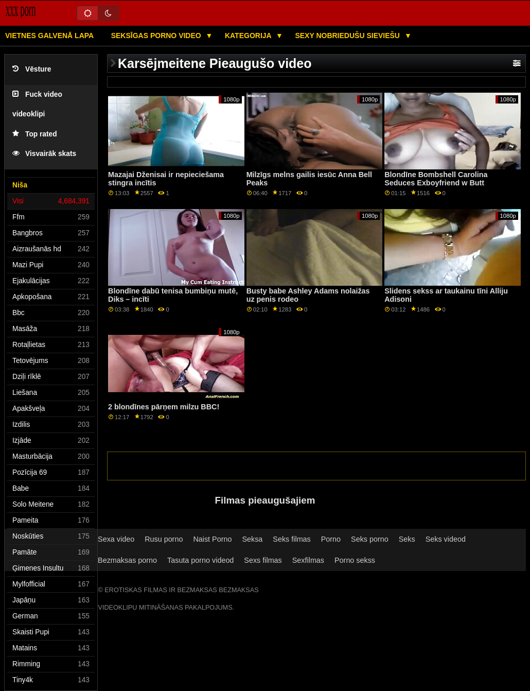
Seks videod (446, 539)
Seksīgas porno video (157, 35)
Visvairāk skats (44, 154)
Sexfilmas (308, 560)
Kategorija (249, 35)
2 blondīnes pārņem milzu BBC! (163, 407)
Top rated (34, 134)
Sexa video (116, 539)
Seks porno (369, 539)
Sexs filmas (262, 560)
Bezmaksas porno (127, 560)
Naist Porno (212, 539)
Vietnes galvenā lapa (49, 35)
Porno (331, 539)
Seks (407, 539)
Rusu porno (164, 539)
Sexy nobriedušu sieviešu (348, 35)
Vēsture (31, 69)
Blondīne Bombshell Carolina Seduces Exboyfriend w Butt (435, 178)
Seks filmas (291, 539)
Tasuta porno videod (200, 560)
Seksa (252, 539)
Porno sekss (354, 560)
